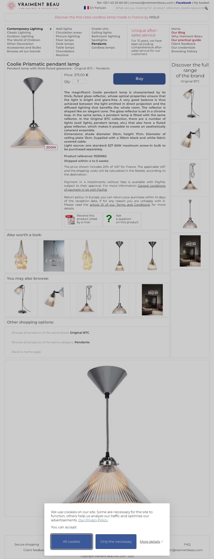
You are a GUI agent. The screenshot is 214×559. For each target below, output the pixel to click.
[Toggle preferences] (149, 541)
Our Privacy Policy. (93, 520)
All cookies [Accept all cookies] (71, 542)
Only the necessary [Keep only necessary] (116, 542)
